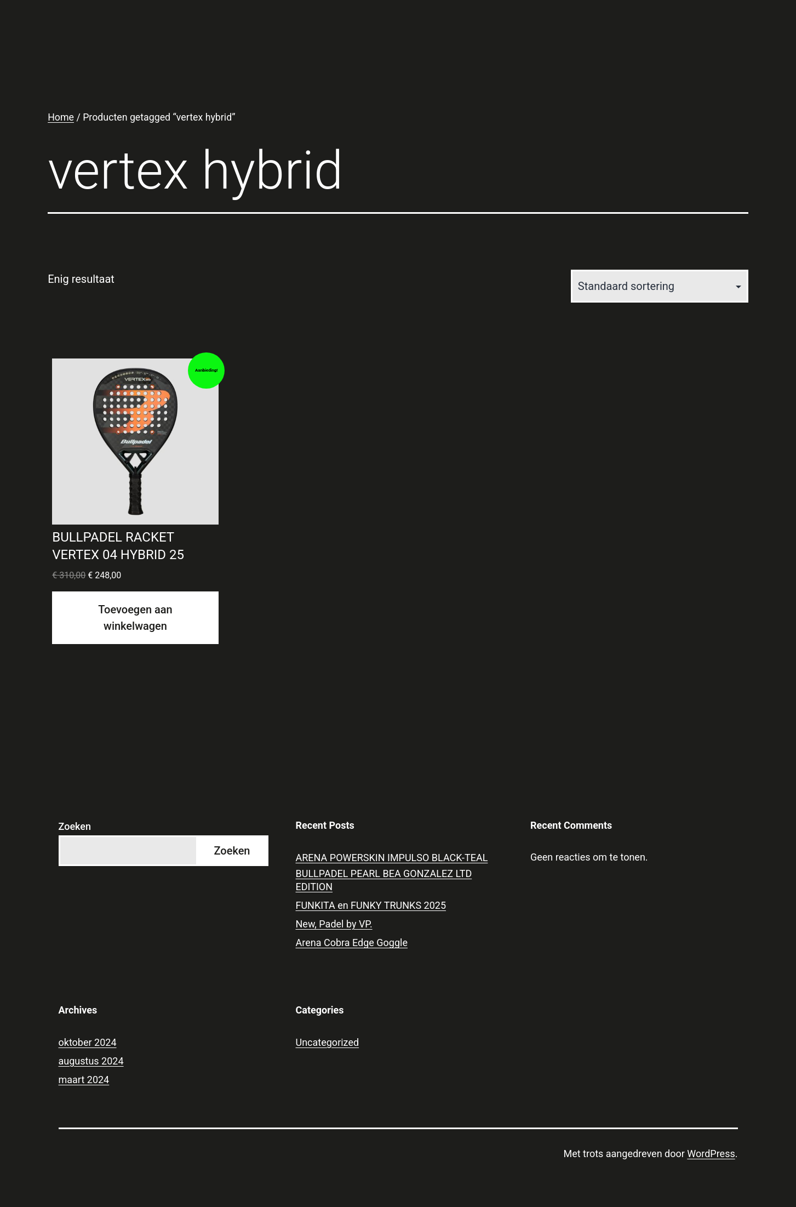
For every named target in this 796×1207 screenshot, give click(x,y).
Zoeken (75, 826)
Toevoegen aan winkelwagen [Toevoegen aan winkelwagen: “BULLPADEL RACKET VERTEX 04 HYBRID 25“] (135, 618)
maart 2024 (84, 1079)
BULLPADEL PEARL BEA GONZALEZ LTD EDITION (384, 880)
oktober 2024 (88, 1042)
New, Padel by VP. (334, 924)
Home (61, 117)
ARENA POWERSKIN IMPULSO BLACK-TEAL (392, 857)
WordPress (711, 1153)
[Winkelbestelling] (659, 286)
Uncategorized (327, 1042)
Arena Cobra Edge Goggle (352, 942)
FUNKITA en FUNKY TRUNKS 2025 (371, 905)
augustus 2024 (91, 1061)
